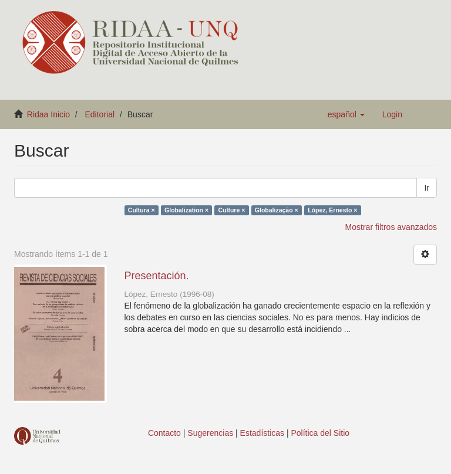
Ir (426, 187)
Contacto (164, 433)
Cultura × (141, 210)
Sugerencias (210, 433)
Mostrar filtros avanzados (391, 227)
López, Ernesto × (332, 210)
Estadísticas (262, 433)
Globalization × (186, 210)
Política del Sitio (320, 433)
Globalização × (276, 210)
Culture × (231, 210)
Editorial (100, 114)
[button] (346, 114)
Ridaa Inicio (48, 114)
